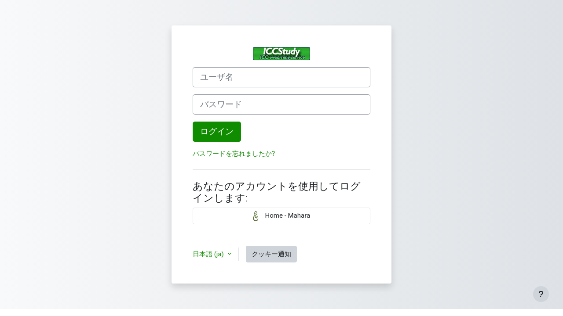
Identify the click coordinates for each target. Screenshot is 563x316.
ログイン (217, 131)
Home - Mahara (281, 216)
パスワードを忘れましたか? (234, 154)
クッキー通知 (271, 254)
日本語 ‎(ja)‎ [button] (209, 254)
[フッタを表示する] (541, 294)
